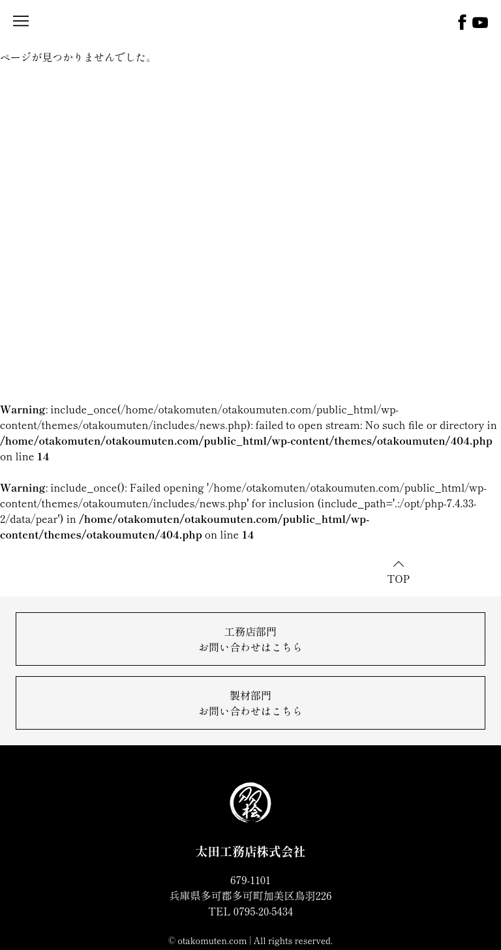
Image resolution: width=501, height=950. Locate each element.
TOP (398, 578)
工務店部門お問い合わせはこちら (250, 639)
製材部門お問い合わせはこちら (250, 703)
